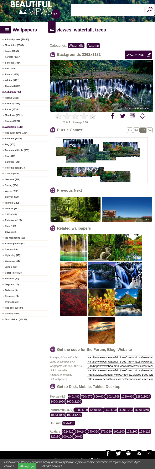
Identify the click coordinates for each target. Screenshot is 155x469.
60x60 (79, 436)
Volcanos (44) (12, 261)
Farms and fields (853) (17, 150)
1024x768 (113, 396)
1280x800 (95, 409)
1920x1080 (58, 414)
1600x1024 (125, 409)
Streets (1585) (12, 103)
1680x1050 (141, 409)
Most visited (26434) (16, 319)
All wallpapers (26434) (17, 39)
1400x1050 (58, 401)
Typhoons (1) (12, 302)
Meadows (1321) (13, 115)
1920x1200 (74, 414)
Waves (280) (11, 191)
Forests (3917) (13, 57)
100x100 (67, 436)
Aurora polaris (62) (15, 243)
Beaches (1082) (13, 138)
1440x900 (110, 409)
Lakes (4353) (12, 51)
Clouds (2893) (12, 86)
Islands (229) (12, 202)
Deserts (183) (12, 208)
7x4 (149, 130)
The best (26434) (14, 307)
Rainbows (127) (13, 220)
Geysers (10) (12, 284)
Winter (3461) (12, 80)
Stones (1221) (12, 121)
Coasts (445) (12, 173)
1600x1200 (74, 401)
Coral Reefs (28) (13, 272)
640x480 (73, 396)
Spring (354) (11, 185)
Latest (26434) (12, 313)
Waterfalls (76, 45)
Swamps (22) (12, 278)
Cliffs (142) (11, 214)
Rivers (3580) (12, 74)
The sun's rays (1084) (16, 132)
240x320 (93, 431)
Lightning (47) (12, 255)
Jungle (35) (11, 267)
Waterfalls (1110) (14, 127)
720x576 (86, 396)
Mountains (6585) (14, 45)
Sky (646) (10, 156)
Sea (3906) (10, 68)
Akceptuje (27, 466)
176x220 (106, 431)
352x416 (67, 431)
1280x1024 (143, 396)
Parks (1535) (12, 109)
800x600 (99, 396)
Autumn (93, 45)
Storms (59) (11, 249)
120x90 (55, 436)
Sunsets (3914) (13, 62)
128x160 (132, 431)
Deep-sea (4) (12, 296)
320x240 (80, 431)
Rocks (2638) (12, 97)
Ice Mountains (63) (15, 237)
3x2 (136, 130)
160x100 (119, 431)
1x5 (130, 130)
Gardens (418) (12, 179)
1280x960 (127, 396)
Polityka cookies (51, 466)
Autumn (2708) (13, 92)
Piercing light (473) (15, 167)
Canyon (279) (12, 197)
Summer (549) (12, 162)
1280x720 (81, 409)
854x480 (68, 423)
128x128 (144, 431)
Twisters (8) (11, 290)
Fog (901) (10, 144)
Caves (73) (10, 232)
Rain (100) (10, 226)
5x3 (143, 130)
